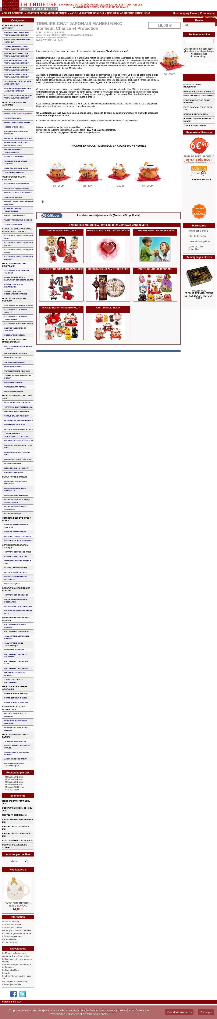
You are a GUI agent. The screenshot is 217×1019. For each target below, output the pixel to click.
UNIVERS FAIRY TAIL (12, 358)
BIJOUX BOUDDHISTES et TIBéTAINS (15, 329)
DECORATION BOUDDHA (14, 335)
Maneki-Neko (112, 51)
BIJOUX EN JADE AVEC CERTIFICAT (13, 27)
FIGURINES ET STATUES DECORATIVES (13, 708)
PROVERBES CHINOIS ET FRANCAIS (14, 674)
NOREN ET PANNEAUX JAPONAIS (18, 138)
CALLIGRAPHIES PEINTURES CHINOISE (15, 619)
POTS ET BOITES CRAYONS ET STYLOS (17, 746)
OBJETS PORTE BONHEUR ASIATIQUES (14, 688)
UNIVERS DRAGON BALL (14, 391)
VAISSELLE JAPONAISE (14, 157)
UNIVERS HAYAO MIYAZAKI (15, 353)
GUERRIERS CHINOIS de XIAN (16, 188)
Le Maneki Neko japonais (14, 953)
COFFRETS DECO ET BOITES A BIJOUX (16, 519)
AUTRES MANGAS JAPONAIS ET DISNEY (17, 377)
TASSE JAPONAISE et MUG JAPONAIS (15, 162)
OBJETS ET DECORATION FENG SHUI (17, 397)
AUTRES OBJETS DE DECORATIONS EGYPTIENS (15, 292)
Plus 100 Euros (12, 790)
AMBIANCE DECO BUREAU (15, 759)
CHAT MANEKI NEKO (108, 307)
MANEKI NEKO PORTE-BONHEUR (87, 13)
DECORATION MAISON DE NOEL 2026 (17, 809)
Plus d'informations (179, 1012)
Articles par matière (18, 854)
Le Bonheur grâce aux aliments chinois (17, 960)
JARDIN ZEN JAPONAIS (14, 173)
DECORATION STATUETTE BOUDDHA (15, 715)
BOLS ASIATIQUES (12, 584)
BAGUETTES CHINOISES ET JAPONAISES (15, 578)
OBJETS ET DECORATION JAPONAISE (47, 13)
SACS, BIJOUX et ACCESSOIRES (199, 96)
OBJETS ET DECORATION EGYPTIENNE (14, 264)
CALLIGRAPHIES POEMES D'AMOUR (15, 626)
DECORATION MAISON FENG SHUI (18, 429)
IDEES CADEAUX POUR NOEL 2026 (16, 802)
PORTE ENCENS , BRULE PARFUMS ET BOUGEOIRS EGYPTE (18, 278)
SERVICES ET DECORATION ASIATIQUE (15, 546)
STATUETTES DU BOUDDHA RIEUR (18, 305)
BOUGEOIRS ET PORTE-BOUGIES (18, 606)
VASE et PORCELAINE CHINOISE (18, 220)
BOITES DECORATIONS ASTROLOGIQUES (14, 764)
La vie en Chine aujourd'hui (196, 248)
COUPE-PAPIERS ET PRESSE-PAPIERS (16, 753)
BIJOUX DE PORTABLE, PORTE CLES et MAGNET (17, 501)
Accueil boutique (12, 13)
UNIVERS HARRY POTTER (15, 387)
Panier (194, 13)
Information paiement (12, 936)
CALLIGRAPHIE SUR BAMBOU (16, 668)
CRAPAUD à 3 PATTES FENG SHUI (18, 407)
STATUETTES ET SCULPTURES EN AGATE (18, 251)
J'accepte (206, 1012)
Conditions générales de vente (16, 933)
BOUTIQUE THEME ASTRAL (196, 114)
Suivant (43, 202)
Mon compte (180, 13)
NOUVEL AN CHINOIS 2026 (14, 815)
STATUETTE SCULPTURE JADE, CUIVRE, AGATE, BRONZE (17, 230)
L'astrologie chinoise (11, 984)
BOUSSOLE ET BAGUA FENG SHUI (18, 441)
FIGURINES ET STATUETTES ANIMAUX (16, 729)
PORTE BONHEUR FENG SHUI (16, 702)
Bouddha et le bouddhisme (15, 981)
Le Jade (6, 973)
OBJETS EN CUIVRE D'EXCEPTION (193, 85)
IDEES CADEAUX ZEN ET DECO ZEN (108, 269)
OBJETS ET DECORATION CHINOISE (14, 178)
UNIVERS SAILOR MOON (14, 362)
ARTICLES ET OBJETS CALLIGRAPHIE (13, 681)
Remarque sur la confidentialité (17, 930)
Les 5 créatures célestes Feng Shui (16, 977)
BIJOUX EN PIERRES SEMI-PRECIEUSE (15, 482)
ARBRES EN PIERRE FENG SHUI (17, 459)
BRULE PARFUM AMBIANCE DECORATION (15, 600)
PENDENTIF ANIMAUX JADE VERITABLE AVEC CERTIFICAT (16, 76)
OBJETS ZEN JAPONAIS (14, 109)
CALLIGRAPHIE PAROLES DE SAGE (16, 662)
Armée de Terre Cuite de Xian (16, 956)
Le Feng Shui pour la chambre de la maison (16, 965)
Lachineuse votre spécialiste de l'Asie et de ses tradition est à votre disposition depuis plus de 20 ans (100, 5)
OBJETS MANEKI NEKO (14, 127)
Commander (207, 13)
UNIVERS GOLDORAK (13, 382)
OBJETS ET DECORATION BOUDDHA (14, 299)
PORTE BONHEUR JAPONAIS (154, 269)
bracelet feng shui (13, 472)
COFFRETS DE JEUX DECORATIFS (18, 541)
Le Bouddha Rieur (10, 970)
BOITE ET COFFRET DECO (15, 532)
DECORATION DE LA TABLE (15, 572)
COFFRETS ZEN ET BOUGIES (16, 595)
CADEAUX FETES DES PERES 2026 (16, 834)
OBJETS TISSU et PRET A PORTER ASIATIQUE (18, 203)
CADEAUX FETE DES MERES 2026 (155, 230)
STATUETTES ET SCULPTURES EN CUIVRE (18, 244)
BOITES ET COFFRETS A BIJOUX (17, 536)
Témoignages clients (199, 257)
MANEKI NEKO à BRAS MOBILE (17, 123)
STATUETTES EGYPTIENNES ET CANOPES (17, 271)
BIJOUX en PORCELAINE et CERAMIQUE (16, 508)
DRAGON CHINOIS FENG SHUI (16, 411)
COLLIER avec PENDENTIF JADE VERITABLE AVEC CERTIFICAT (18, 96)
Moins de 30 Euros (14, 782)
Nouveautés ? (18, 869)
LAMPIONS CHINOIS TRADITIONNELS (12, 210)
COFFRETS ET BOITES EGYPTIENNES (13, 285)
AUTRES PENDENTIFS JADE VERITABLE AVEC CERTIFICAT (16, 48)
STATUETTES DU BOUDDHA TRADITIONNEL (15, 318)
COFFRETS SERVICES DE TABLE (17, 552)
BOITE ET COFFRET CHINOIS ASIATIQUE (16, 526)
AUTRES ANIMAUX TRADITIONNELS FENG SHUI (16, 435)
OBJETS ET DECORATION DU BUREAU (15, 735)
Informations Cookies (12, 927)
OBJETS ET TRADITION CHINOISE (18, 193)
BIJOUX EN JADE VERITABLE (16, 495)
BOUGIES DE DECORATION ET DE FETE (18, 612)
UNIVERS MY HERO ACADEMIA (17, 371)
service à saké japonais (16, 168)
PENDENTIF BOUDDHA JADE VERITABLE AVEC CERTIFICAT (16, 55)
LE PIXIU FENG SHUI (12, 464)
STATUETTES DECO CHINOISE (16, 184)
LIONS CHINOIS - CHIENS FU (16, 468)
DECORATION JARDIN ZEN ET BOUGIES (16, 589)
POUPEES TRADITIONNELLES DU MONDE (199, 120)
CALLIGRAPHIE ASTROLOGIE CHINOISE (16, 637)
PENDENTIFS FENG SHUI (14, 425)
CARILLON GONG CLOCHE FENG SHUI (18, 446)
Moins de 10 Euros (14, 777)
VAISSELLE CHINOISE (13, 224)
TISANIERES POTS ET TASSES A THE (17, 562)
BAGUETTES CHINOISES (14, 216)
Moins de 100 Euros (14, 787)
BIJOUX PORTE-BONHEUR (14, 477)
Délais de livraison (10, 921)
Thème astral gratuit (198, 231)
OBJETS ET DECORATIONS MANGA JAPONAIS (14, 340)
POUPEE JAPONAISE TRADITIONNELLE (13, 151)
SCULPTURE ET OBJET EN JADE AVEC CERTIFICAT (17, 83)
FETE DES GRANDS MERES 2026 (17, 840)
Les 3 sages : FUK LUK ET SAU (17, 403)
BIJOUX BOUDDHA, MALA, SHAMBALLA (15, 489)
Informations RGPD (11, 924)
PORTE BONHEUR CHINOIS (15, 698)
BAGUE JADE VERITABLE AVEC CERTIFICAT (17, 41)
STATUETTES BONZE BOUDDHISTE (18, 324)
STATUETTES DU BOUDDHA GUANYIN (15, 311)
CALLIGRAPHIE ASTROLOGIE (16, 632)
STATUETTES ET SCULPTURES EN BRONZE (18, 258)
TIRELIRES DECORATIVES (61, 230)
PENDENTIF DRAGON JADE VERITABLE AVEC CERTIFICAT (16, 62)
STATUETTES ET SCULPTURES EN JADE (18, 237)
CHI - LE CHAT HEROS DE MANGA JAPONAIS (18, 347)
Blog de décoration (197, 236)
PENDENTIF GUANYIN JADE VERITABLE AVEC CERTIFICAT (16, 69)
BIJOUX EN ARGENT (12, 514)
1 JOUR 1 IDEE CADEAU (195, 126)
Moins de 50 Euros (14, 784)
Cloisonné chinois (13, 197)
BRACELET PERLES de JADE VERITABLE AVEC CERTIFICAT (16, 34)
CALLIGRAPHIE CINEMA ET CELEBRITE (15, 655)
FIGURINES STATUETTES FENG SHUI (17, 453)
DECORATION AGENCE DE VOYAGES (14, 846)
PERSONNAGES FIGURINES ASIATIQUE (15, 722)
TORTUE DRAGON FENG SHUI (16, 416)
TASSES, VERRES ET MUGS (15, 568)
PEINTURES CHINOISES (14, 650)
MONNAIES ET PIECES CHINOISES (18, 420)
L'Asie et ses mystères (199, 241)
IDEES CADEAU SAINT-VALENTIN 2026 (108, 230)
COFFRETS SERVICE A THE (15, 556)
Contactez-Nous (10, 942)
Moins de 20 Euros (14, 779)
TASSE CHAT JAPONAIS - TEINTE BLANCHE (18, 904)
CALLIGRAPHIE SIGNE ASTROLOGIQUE (13, 644)
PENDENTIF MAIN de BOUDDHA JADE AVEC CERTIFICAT (17, 89)
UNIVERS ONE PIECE (13, 367)
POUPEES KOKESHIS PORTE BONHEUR (16, 132)
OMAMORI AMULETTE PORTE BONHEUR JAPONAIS (16, 144)
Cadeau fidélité (9, 939)
